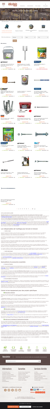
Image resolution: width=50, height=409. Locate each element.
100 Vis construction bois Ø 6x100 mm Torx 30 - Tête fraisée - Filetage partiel (8, 200)
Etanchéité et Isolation (43, 31)
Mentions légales (21, 379)
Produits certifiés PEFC (23, 373)
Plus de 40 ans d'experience (24, 372)
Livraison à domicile (6, 373)
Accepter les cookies (13, 406)
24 (32, 209)
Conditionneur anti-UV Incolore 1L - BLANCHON (7, 146)
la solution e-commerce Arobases (28, 398)
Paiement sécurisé (22, 375)
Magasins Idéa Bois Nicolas (39, 376)
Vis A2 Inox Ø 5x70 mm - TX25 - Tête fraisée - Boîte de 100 (7, 173)
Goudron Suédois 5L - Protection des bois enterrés (24, 92)
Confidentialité (37, 380)
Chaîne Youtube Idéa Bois (7, 379)
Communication (37, 375)
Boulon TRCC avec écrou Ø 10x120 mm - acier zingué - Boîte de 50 (41, 146)
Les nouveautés (5, 381)
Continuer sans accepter (37, 406)
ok (14, 41)
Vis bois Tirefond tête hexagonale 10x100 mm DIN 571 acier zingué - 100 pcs (24, 146)
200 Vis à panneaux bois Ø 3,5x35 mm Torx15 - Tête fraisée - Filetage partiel (41, 173)
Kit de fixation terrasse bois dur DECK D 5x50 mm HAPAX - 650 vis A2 (24, 119)
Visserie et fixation (19, 31)
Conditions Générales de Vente (40, 379)
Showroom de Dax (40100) (8, 375)
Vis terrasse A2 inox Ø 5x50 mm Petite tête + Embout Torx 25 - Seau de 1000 (7, 65)
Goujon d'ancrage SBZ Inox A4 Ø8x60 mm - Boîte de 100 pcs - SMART (7, 92)
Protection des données (23, 377)
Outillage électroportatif (7, 31)
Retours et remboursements (24, 376)
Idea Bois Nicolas (5, 21)
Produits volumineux (6, 377)
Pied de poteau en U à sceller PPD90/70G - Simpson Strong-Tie (23, 65)
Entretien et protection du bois (31, 31)
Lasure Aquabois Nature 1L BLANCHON (39, 65)
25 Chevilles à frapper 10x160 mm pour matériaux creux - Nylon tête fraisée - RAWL (41, 92)
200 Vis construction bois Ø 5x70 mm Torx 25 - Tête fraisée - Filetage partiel (41, 119)
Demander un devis (38, 373)
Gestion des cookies (22, 380)
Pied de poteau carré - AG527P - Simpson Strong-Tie (7, 119)
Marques (4, 380)
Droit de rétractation (38, 377)
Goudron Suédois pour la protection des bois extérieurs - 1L (23, 173)
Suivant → (35, 209)
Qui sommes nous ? (6, 372)
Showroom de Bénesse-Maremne (9, 376)
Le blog (36, 372)
